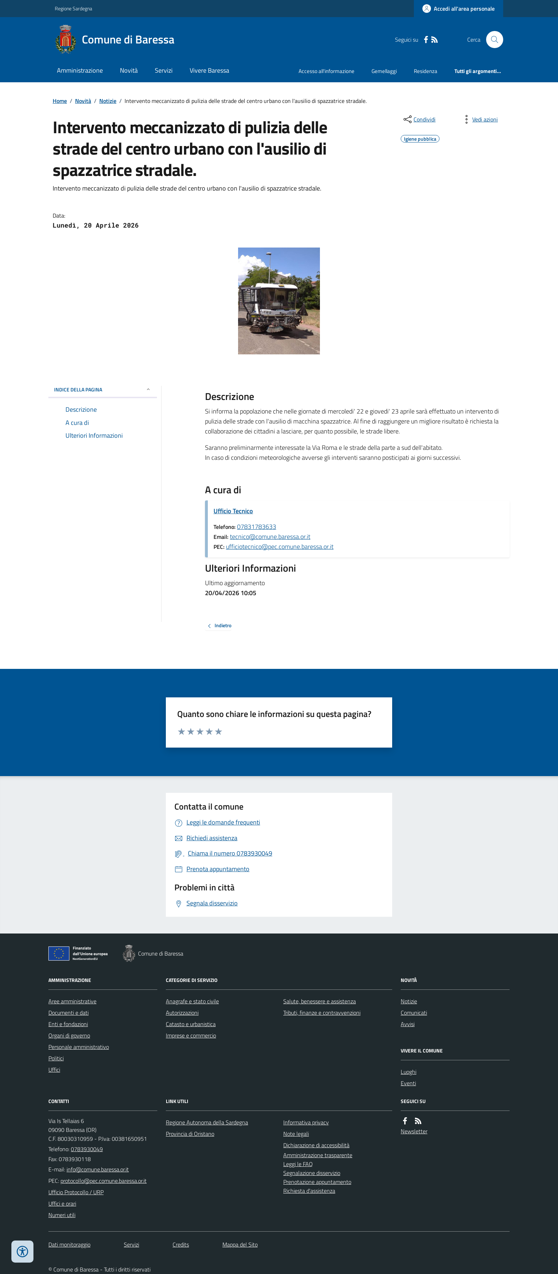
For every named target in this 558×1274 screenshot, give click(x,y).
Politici (56, 1058)
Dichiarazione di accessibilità (316, 1145)
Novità (129, 70)
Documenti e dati (68, 1012)
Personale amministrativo (78, 1046)
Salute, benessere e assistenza (319, 1001)
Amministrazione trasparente (317, 1155)
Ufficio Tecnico (233, 511)
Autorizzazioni (182, 1012)
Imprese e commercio (191, 1035)
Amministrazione (80, 70)
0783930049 (87, 1149)
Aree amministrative (72, 1001)
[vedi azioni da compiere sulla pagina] (479, 119)
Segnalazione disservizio (311, 1173)
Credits (181, 1244)
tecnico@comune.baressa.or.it (270, 536)
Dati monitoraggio (69, 1244)
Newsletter (414, 1131)
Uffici (54, 1069)
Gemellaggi (384, 71)
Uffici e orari (62, 1203)
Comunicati (414, 1012)
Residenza (425, 71)
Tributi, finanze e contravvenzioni (321, 1012)
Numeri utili (61, 1215)
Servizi (164, 70)
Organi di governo (69, 1035)
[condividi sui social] (419, 119)
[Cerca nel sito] (491, 39)
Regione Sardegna (73, 8)
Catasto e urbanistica (191, 1024)
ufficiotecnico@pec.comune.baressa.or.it (279, 546)
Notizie (107, 101)
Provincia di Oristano (190, 1133)
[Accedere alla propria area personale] (458, 8)
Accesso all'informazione (326, 71)
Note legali (296, 1133)
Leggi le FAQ (298, 1164)
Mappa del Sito (240, 1244)
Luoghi (408, 1071)
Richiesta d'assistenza (309, 1190)
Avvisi (408, 1024)
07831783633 (256, 526)
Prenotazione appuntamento (317, 1181)
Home (60, 101)
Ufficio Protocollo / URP (76, 1192)
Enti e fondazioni (68, 1024)
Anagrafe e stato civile (192, 1001)
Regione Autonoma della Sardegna (207, 1122)
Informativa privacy (306, 1122)
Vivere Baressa (209, 70)
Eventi (408, 1083)
